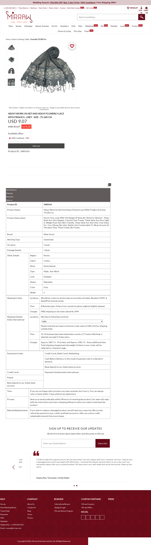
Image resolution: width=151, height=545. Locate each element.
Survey (62, 8)
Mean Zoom (49, 234)
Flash (88, 31)
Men (80, 26)
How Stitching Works (8, 507)
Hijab (46, 271)
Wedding (91, 25)
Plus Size (78, 31)
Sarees (18, 26)
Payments (9, 197)
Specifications (11, 190)
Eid (104, 25)
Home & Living (64, 31)
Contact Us (31, 507)
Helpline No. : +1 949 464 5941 (12, 525)
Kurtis (54, 26)
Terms (29, 514)
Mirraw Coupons (88, 504)
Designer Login (60, 507)
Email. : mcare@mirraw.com (10, 528)
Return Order (53, 8)
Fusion (137, 25)
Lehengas (28, 26)
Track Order (42, 8)
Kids (73, 26)
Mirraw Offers (87, 507)
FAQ (2, 518)
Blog (29, 511)
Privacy (30, 518)
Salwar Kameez (42, 26)
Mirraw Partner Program (64, 511)
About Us (30, 504)
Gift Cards (91, 8)
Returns (9, 200)
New (11, 26)
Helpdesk (3, 521)
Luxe (124, 25)
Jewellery (64, 26)
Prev (14, 467)
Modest (114, 26)
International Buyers (62, 504)
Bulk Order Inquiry (73, 8)
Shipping (9, 193)
